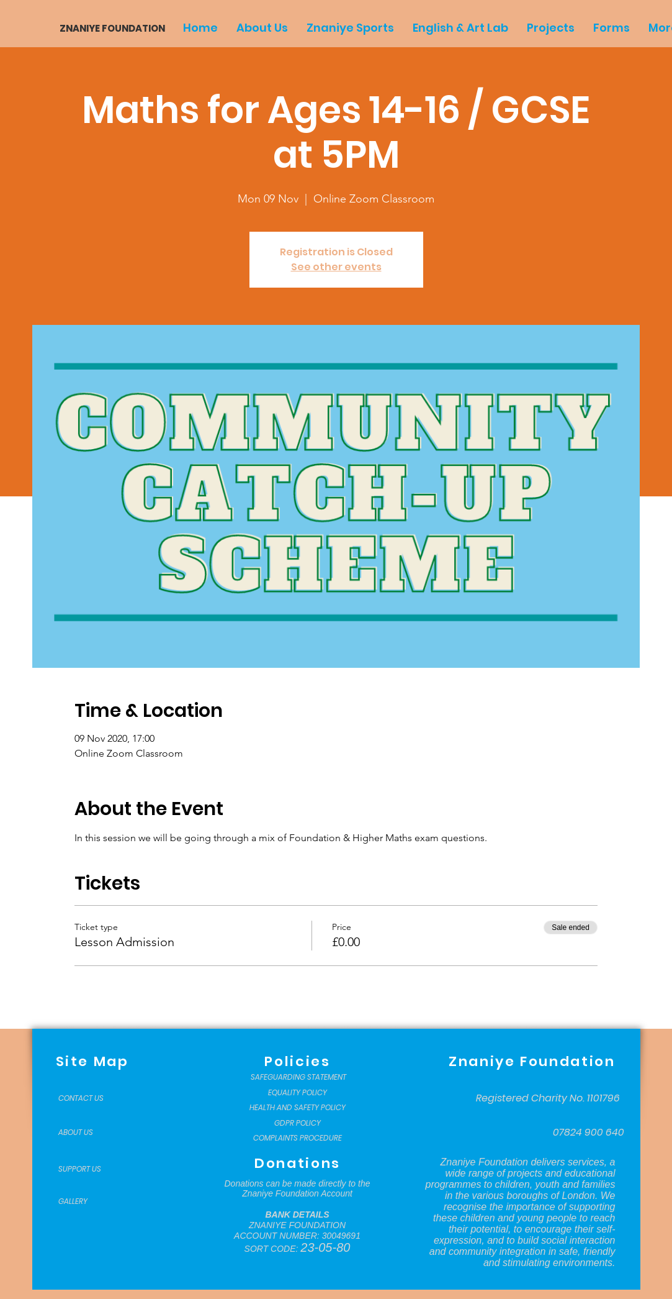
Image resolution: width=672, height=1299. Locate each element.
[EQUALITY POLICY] (297, 1092)
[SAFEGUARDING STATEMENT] (299, 1077)
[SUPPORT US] (89, 1169)
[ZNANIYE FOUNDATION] (107, 28)
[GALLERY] (89, 1201)
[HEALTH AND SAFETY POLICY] (297, 1107)
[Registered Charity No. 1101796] (548, 1098)
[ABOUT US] (89, 1132)
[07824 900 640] (588, 1132)
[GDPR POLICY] (297, 1123)
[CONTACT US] (89, 1098)
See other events (336, 267)
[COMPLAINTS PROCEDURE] (297, 1138)
